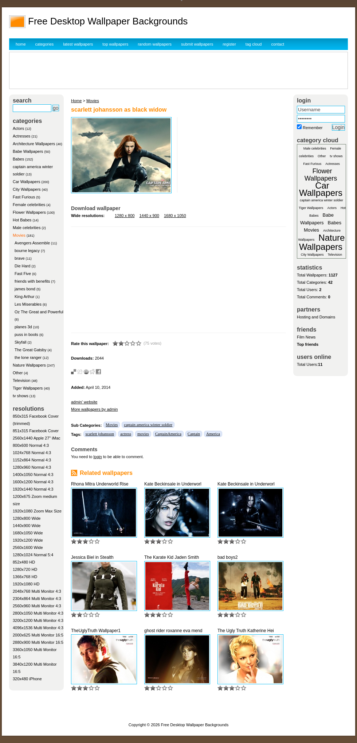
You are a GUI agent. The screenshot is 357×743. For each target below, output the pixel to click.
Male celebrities (26, 227)
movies (143, 434)
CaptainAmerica (168, 434)
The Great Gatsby (30, 350)
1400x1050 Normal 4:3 (33, 474)
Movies (19, 235)
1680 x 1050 (175, 215)
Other (18, 373)
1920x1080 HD (26, 584)
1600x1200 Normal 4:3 (33, 482)
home (21, 44)
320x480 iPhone (27, 679)
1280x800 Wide (26, 518)
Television (21, 380)
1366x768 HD (25, 576)
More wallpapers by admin (94, 409)
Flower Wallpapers (29, 212)
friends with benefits (32, 281)
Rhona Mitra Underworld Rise (99, 484)
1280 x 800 (124, 215)
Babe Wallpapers (28, 151)
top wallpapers (115, 44)
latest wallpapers (78, 44)
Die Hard (22, 266)
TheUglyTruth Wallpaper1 (96, 630)
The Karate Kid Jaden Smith (171, 557)
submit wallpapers (197, 44)
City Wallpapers (27, 189)
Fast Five (23, 273)
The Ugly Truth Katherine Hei (245, 630)
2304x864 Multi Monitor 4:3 (37, 598)
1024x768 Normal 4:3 (32, 452)
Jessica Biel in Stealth (92, 557)
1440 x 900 (149, 215)
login (97, 456)
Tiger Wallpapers (28, 388)
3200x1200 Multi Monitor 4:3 (38, 620)
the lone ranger (28, 357)
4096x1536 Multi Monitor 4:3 (38, 628)
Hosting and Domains (316, 317)
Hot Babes (22, 220)
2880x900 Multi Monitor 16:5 (38, 642)
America (213, 434)
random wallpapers (155, 44)
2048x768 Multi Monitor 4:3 (37, 591)
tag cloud (254, 44)
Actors (18, 128)
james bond (25, 289)
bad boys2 (227, 557)
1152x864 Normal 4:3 (32, 460)
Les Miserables (28, 304)
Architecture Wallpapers (34, 144)
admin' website (84, 402)
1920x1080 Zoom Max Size (37, 511)
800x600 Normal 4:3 (31, 445)
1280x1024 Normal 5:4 (33, 555)
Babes (18, 159)
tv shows (20, 396)
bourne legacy (27, 250)
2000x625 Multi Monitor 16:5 (38, 635)
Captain (194, 434)
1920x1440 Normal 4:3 (33, 489)
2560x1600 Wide (28, 547)
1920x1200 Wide (28, 540)
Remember (312, 127)
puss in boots (26, 334)
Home (76, 100)
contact (277, 44)
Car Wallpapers (26, 181)
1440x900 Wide (26, 525)
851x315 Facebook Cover (36, 431)
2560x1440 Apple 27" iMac (36, 438)
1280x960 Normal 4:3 (32, 467)
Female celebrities (29, 204)
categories (44, 44)
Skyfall (20, 342)
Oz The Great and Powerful (39, 312)
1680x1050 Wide (28, 533)
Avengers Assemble (32, 243)
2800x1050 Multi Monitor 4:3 (38, 613)
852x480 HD (24, 562)
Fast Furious (24, 197)
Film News (306, 337)
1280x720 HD (25, 569)
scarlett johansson (100, 434)
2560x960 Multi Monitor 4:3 (37, 606)
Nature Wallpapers (29, 365)
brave (20, 258)
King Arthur (24, 296)
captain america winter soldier (148, 424)
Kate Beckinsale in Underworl (172, 484)
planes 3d (23, 327)
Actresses (21, 136)
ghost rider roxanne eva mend (173, 630)
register (229, 44)
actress (125, 434)
